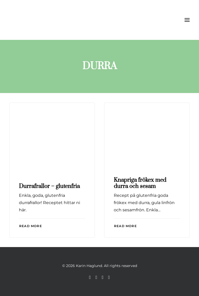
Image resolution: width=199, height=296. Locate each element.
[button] (187, 20)
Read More (30, 226)
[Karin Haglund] (35, 20)
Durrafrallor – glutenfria (49, 186)
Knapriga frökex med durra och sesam (140, 183)
